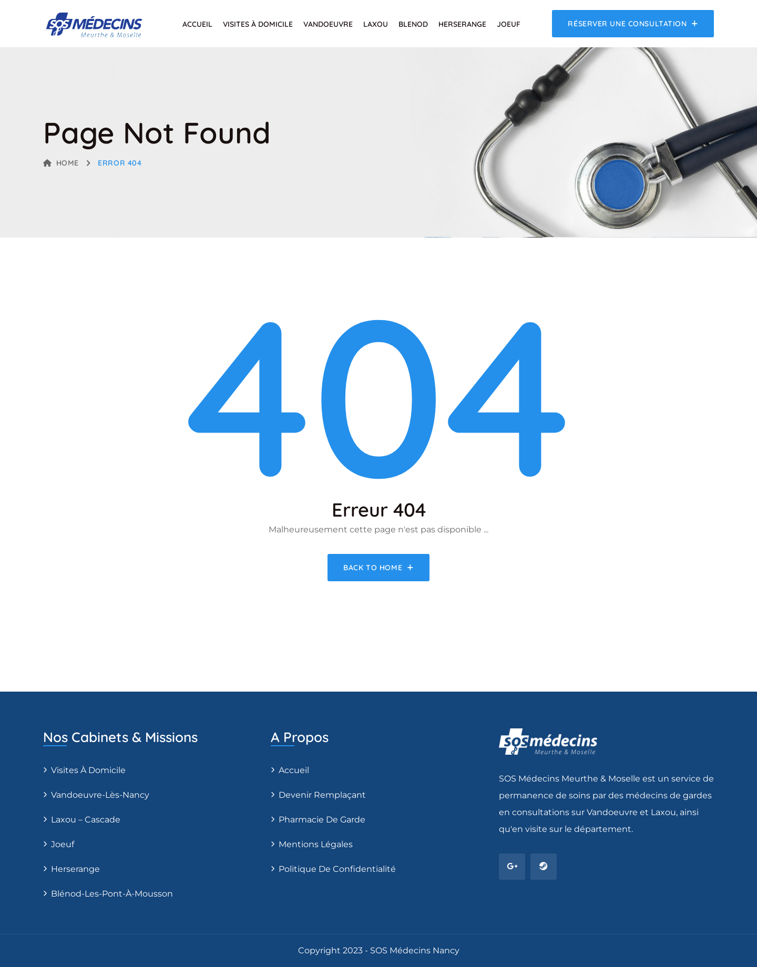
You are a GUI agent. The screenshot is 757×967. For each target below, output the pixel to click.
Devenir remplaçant (322, 795)
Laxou (375, 24)
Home (61, 163)
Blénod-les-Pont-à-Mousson (112, 894)
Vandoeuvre (328, 24)
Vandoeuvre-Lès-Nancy (100, 795)
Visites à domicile (258, 24)
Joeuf (508, 24)
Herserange (462, 24)
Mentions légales (316, 844)
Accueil (197, 24)
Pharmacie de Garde (322, 820)
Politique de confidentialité (337, 869)
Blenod (413, 24)
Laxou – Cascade (85, 820)
